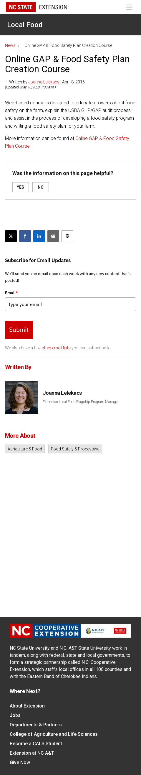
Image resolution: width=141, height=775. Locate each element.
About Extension (27, 706)
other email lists (56, 347)
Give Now (20, 762)
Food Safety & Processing (75, 449)
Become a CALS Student (36, 743)
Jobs (15, 715)
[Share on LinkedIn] (39, 236)
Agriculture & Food (25, 449)
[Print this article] (67, 236)
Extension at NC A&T (32, 753)
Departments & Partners (36, 725)
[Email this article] (53, 236)
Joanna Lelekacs (43, 82)
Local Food (25, 25)
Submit (19, 329)
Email (11, 292)
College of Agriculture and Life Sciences (54, 734)
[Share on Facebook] (25, 236)
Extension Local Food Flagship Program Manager (81, 402)
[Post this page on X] (11, 236)
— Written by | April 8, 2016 (45, 82)
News (10, 45)
